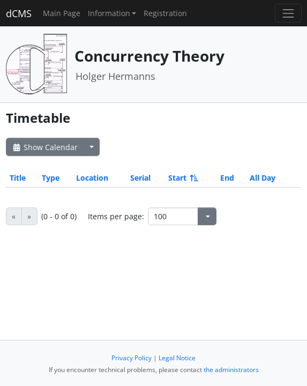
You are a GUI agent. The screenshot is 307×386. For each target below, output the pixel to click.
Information (109, 13)
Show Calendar (45, 147)
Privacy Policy (131, 357)
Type (50, 178)
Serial (140, 178)
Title (18, 178)
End (227, 178)
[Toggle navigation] (288, 13)
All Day (262, 178)
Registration (165, 13)
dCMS (19, 13)
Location (92, 178)
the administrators (231, 369)
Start (182, 177)
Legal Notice (177, 357)
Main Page (61, 13)
